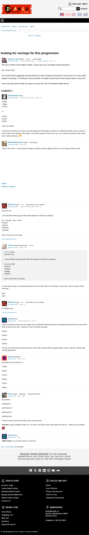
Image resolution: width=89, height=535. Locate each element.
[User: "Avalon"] (4, 320)
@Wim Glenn (7, 441)
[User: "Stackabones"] (4, 96)
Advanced (84, 9)
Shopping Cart (7, 515)
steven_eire (13, 59)
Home (48, 485)
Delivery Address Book (11, 491)
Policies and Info (47, 481)
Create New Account (10, 488)
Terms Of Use (51, 494)
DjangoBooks (47, 507)
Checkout (5, 521)
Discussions (6, 26)
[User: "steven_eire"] (4, 60)
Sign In (32, 26)
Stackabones (14, 95)
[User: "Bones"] (4, 358)
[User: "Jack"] (4, 246)
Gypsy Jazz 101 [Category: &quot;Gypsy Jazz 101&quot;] (43, 61)
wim (10, 394)
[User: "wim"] (4, 395)
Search (60, 8)
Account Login (7, 485)
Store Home (6, 512)
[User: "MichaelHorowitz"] (4, 143)
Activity (14, 26)
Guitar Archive (23, 26)
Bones (11, 357)
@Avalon (5, 425)
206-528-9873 (60, 520)
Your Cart (70, 4)
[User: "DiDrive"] (4, 205)
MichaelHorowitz (15, 142)
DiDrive (11, 204)
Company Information (55, 497)
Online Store (3, 507)
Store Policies (51, 488)
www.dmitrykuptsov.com (9, 239)
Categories (2, 20)
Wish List (5, 518)
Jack (10, 245)
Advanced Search (9, 524)
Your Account (3, 481)
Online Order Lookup (10, 497)
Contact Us (6, 501)
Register (38, 36)
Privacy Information (54, 491)
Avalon (11, 319)
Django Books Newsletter (12, 494)
